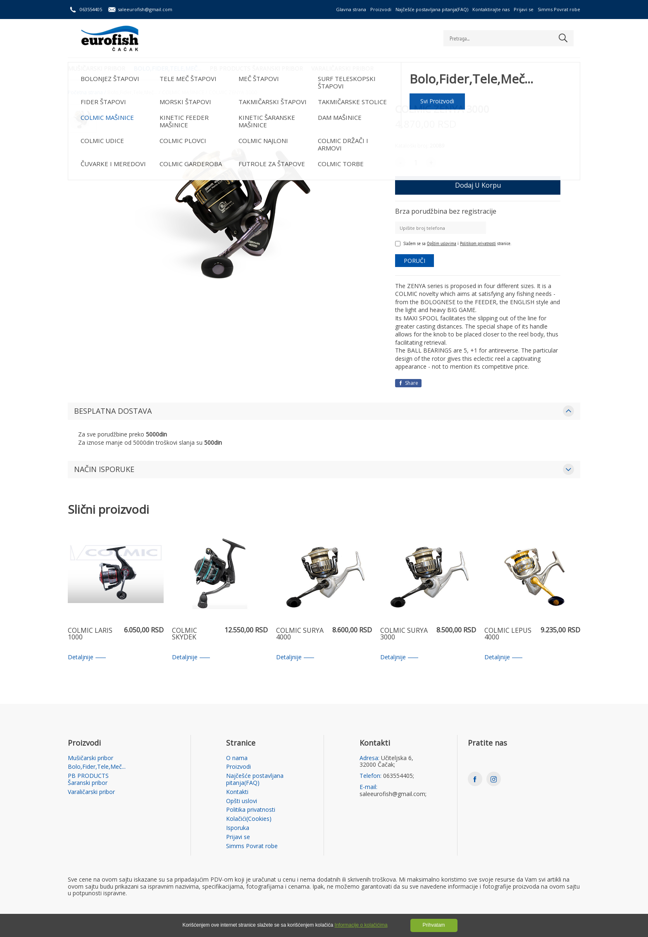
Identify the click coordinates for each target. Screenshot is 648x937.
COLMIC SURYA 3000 (404, 634)
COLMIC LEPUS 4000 (507, 634)
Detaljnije (87, 657)
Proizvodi (380, 9)
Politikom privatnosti (478, 243)
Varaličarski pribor (342, 68)
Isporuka (237, 828)
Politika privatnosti (250, 809)
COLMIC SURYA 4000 (300, 634)
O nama (237, 758)
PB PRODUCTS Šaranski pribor (256, 68)
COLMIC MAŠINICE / (184, 92)
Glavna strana (351, 9)
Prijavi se (524, 9)
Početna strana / (87, 92)
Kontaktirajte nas (491, 9)
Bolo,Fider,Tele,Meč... (167, 68)
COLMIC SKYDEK (184, 634)
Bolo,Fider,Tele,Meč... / (133, 92)
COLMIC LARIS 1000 (90, 634)
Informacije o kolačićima (361, 925)
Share (408, 382)
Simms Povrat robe (559, 9)
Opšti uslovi (241, 801)
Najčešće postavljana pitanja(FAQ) (431, 9)
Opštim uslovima (441, 243)
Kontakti (237, 792)
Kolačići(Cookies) (249, 819)
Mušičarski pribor (96, 68)
